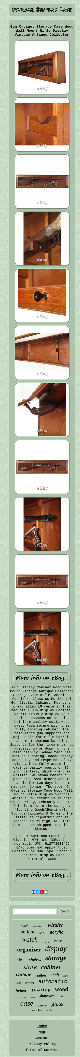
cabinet (50, 967)
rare (65, 975)
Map (42, 1032)
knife (49, 1010)
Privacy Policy (42, 1044)
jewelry (41, 990)
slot (18, 983)
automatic (53, 982)
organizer (29, 949)
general (23, 997)
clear (21, 959)
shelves (35, 959)
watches (37, 1010)
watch (30, 939)
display (56, 948)
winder (55, 925)
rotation (45, 942)
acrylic (56, 932)
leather (40, 975)
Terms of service (42, 1050)
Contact (42, 1038)
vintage (23, 974)
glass (57, 1003)
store (30, 967)
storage (55, 958)
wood (61, 989)
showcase (46, 996)
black (24, 926)
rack (58, 941)
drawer (29, 983)
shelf (55, 974)
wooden (38, 926)
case (26, 1003)
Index (42, 1026)
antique (27, 931)
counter (42, 1005)
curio (61, 996)
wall (42, 933)
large (33, 997)
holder (21, 990)
